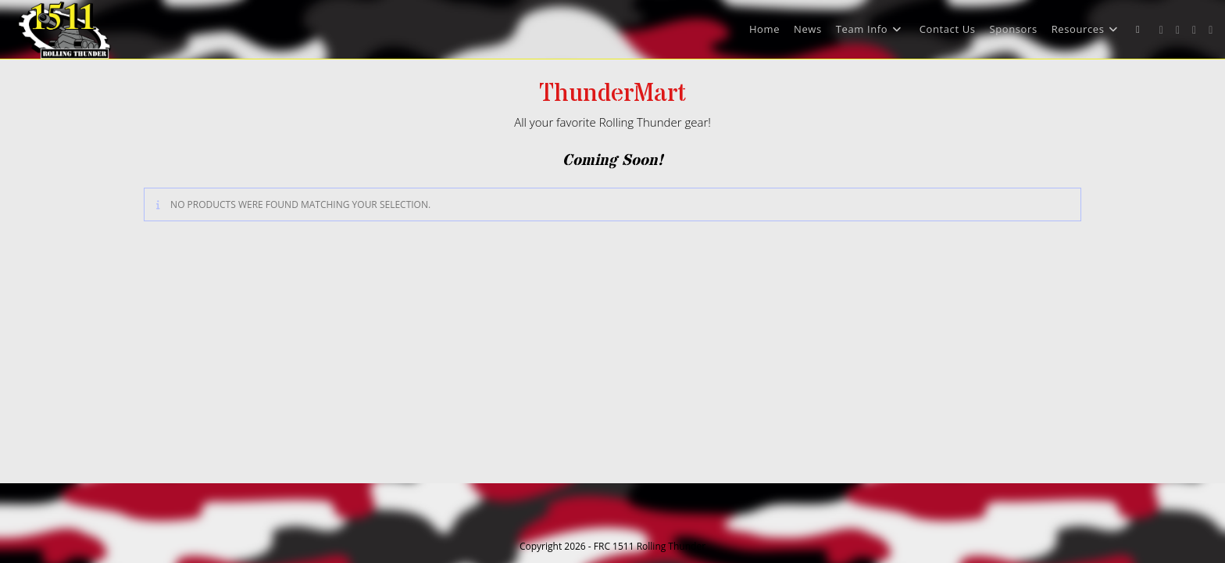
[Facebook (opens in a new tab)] (1178, 30)
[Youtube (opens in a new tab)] (1210, 30)
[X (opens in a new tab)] (1161, 30)
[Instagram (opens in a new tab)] (1194, 30)
